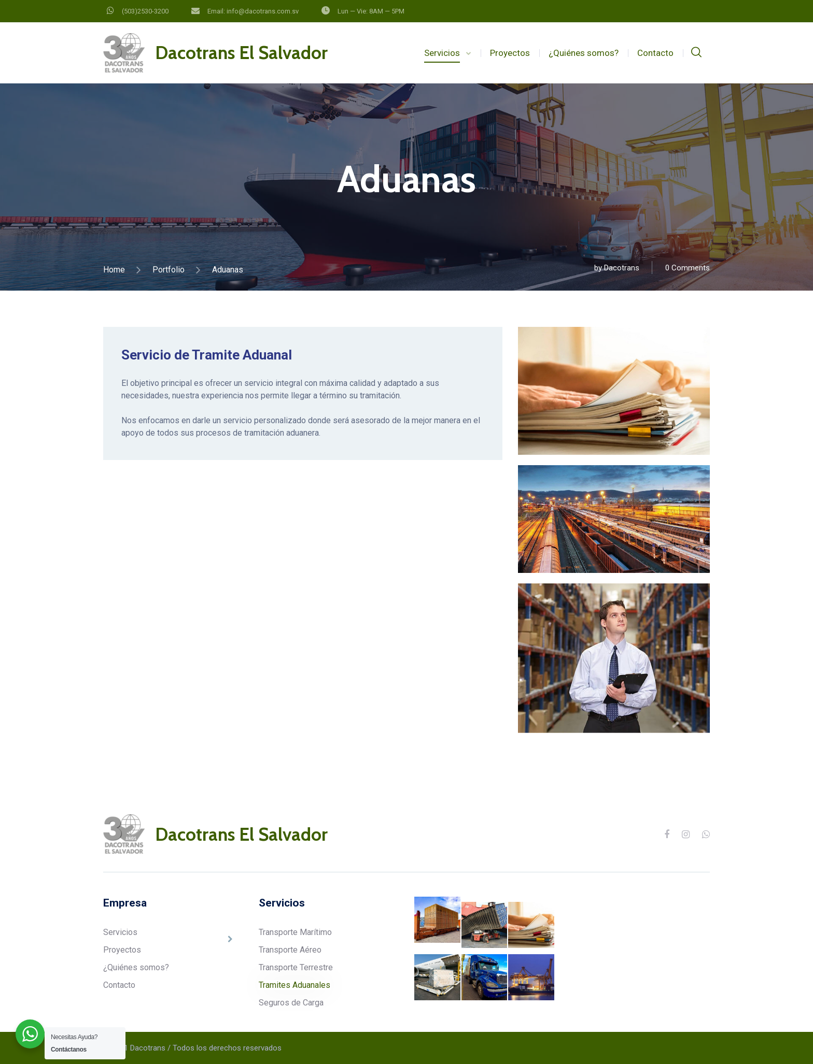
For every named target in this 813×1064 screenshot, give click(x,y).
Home (114, 270)
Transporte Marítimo (295, 932)
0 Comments (687, 267)
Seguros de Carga (291, 1003)
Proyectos (510, 53)
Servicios (442, 53)
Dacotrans (621, 267)
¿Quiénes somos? (584, 53)
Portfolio (168, 270)
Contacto (655, 53)
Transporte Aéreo (290, 950)
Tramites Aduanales (294, 985)
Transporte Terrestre (296, 967)
